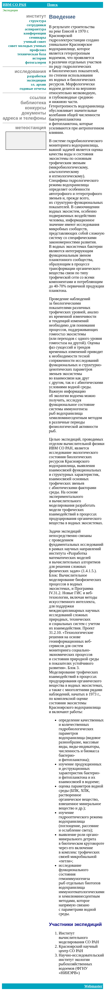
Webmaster (93, 986)
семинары (37, 37)
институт (36, 16)
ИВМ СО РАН (14, 5)
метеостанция (30, 127)
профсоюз (38, 50)
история (39, 58)
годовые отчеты (33, 89)
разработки (36, 76)
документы (33, 113)
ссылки (38, 97)
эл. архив (38, 84)
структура (37, 21)
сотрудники (36, 25)
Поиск (52, 5)
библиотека (33, 102)
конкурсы (35, 107)
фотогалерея (35, 62)
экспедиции (36, 80)
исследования (30, 71)
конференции (35, 33)
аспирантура (35, 29)
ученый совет (35, 42)
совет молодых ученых (27, 46)
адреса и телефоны (24, 118)
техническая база (31, 54)
